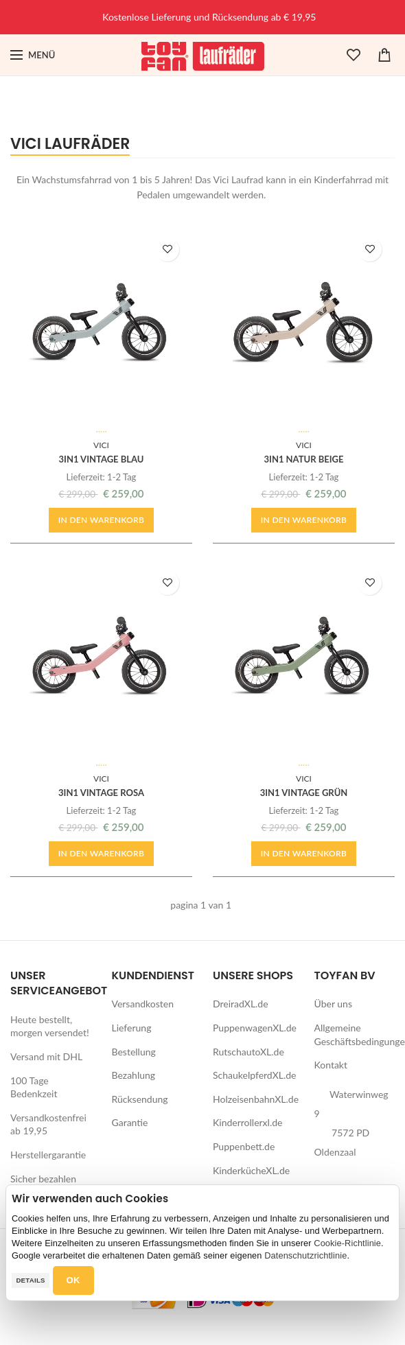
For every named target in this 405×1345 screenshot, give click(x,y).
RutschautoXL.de (248, 1051)
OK (73, 1280)
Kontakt (331, 1065)
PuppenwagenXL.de (255, 1027)
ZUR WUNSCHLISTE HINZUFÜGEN (169, 249)
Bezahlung (134, 1075)
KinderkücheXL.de (251, 1170)
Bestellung (134, 1051)
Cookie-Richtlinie (347, 1243)
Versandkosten (143, 1003)
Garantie (130, 1122)
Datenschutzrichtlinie (305, 1255)
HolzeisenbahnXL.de (256, 1099)
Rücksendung (140, 1099)
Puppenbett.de (244, 1146)
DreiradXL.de (240, 1003)
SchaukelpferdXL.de (254, 1075)
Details (30, 1280)
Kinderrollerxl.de (247, 1122)
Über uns (333, 1003)
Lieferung (132, 1027)
